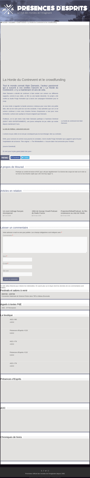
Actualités (12, 22)
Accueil (3, 22)
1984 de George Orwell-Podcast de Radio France (44, 212)
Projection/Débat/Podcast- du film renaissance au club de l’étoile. (74, 212)
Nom (5, 256)
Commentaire (8, 235)
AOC (3, 308)
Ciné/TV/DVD (21, 22)
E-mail (5, 263)
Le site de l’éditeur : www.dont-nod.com (16, 129)
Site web (6, 271)
